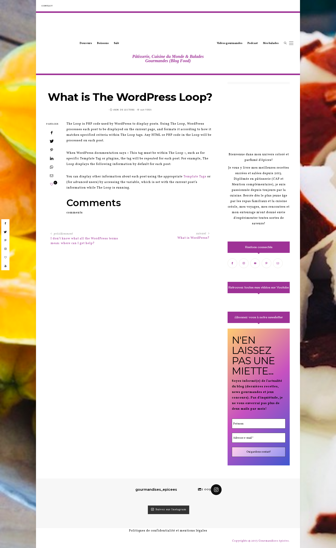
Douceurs (86, 43)
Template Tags (194, 177)
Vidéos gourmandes (229, 43)
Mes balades (271, 43)
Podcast (253, 43)
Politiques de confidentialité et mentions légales (168, 531)
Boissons (103, 43)
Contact (46, 6)
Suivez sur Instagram (168, 510)
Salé (116, 43)
